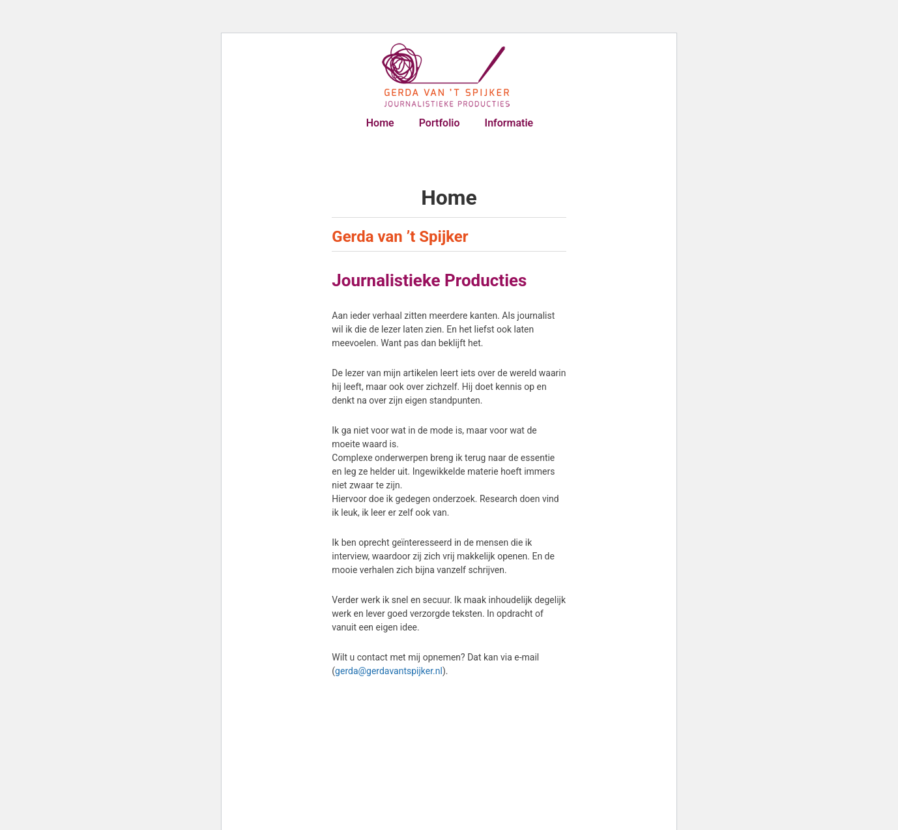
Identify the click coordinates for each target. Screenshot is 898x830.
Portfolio (439, 123)
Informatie (509, 123)
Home (380, 123)
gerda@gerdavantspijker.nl (388, 671)
